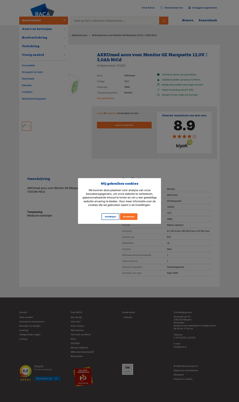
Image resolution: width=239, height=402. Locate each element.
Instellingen (110, 216)
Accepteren (128, 216)
